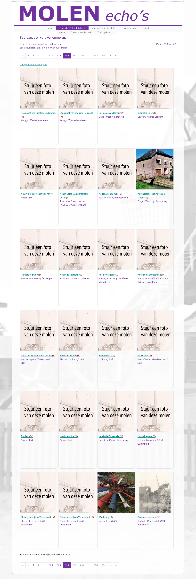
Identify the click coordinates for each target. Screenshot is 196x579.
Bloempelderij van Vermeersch (38, 517)
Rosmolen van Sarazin (111, 113)
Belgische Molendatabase (72, 28)
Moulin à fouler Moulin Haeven (37, 193)
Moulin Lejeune (146, 436)
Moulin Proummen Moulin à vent (38, 355)
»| (116, 55)
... (44, 55)
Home (50, 28)
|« (23, 55)
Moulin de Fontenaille (111, 436)
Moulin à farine (69, 436)
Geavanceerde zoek (81, 32)
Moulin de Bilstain (70, 355)
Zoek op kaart (105, 32)
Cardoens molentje (149, 517)
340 (67, 55)
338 (51, 55)
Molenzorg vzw (129, 28)
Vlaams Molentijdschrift (104, 28)
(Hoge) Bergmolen (31, 274)
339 (59, 55)
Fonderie (27, 436)
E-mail (146, 28)
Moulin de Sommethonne (151, 274)
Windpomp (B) (106, 517)
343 (96, 55)
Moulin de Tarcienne (71, 274)
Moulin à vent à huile (110, 193)
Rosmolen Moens (109, 274)
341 (74, 55)
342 (82, 55)
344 (104, 55)
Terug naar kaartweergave (33, 64)
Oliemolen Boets (147, 113)
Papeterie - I (107, 355)
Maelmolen (145, 355)
